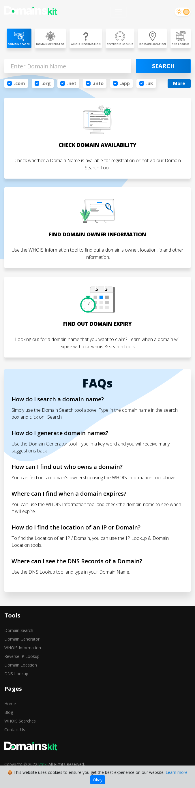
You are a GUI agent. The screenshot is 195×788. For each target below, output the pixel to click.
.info (98, 83)
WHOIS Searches (20, 721)
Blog (8, 712)
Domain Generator (22, 639)
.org (46, 83)
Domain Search (18, 630)
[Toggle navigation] (118, 12)
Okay (97, 780)
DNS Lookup (16, 673)
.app (125, 83)
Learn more (176, 772)
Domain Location (20, 665)
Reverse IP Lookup (22, 656)
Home (10, 703)
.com (19, 83)
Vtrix (42, 764)
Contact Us (14, 729)
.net (71, 83)
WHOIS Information (22, 647)
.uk (149, 83)
